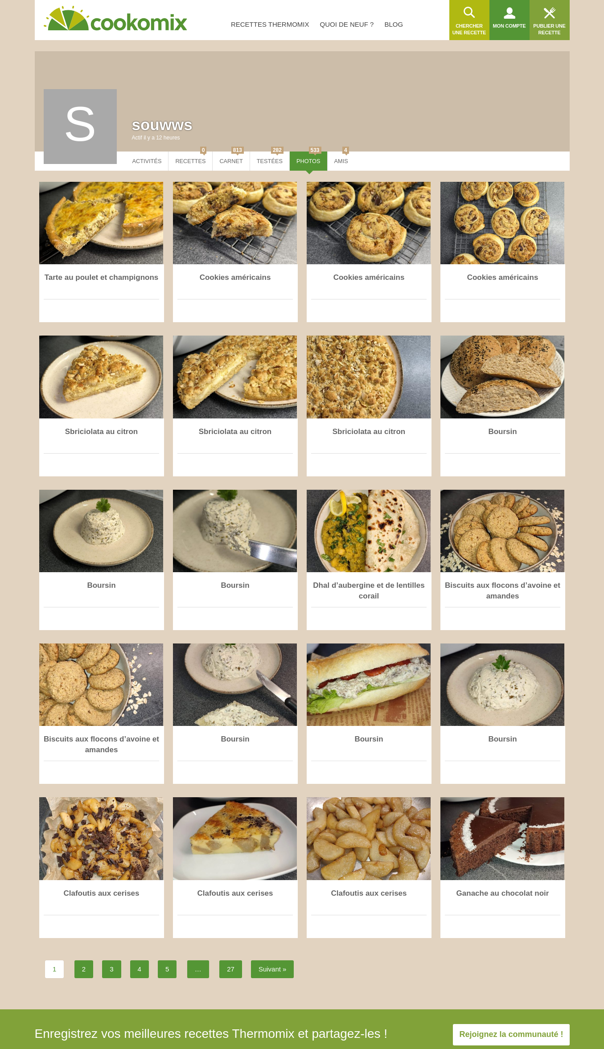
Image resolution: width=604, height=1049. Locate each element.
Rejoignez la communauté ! (511, 1034)
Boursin (502, 431)
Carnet (231, 158)
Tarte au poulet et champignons (102, 277)
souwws (162, 124)
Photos (308, 158)
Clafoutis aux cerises (101, 893)
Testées (270, 158)
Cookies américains (235, 277)
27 (230, 969)
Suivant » (273, 969)
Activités (147, 161)
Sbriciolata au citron (101, 431)
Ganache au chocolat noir (502, 893)
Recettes (190, 158)
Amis (341, 158)
